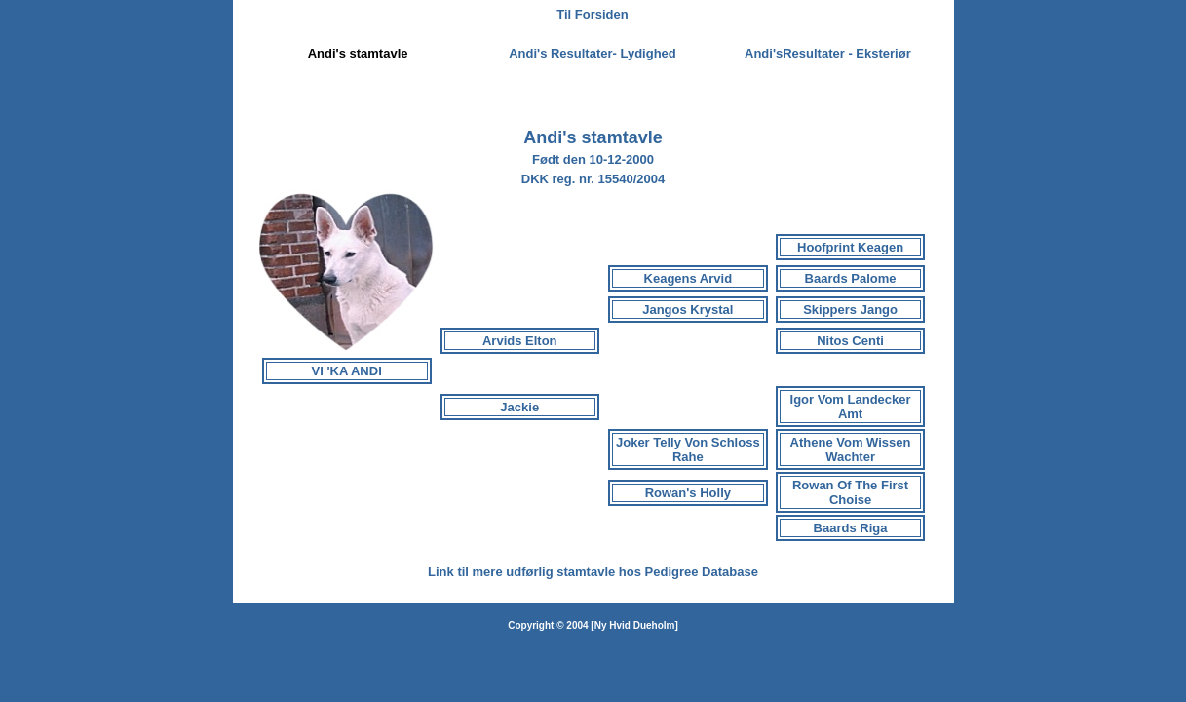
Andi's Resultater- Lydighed (592, 53)
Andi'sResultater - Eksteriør (828, 53)
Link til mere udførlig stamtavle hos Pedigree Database (593, 572)
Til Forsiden (592, 14)
